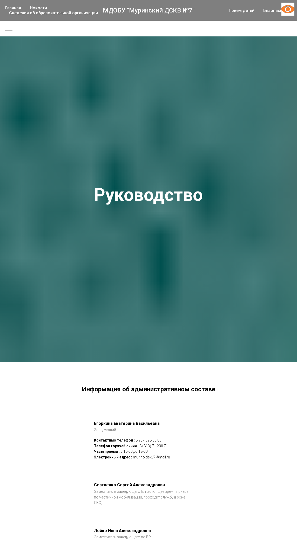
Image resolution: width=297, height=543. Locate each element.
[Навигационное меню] (8, 28)
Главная (13, 7)
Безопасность (277, 10)
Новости (38, 7)
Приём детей (241, 10)
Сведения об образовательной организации (53, 12)
